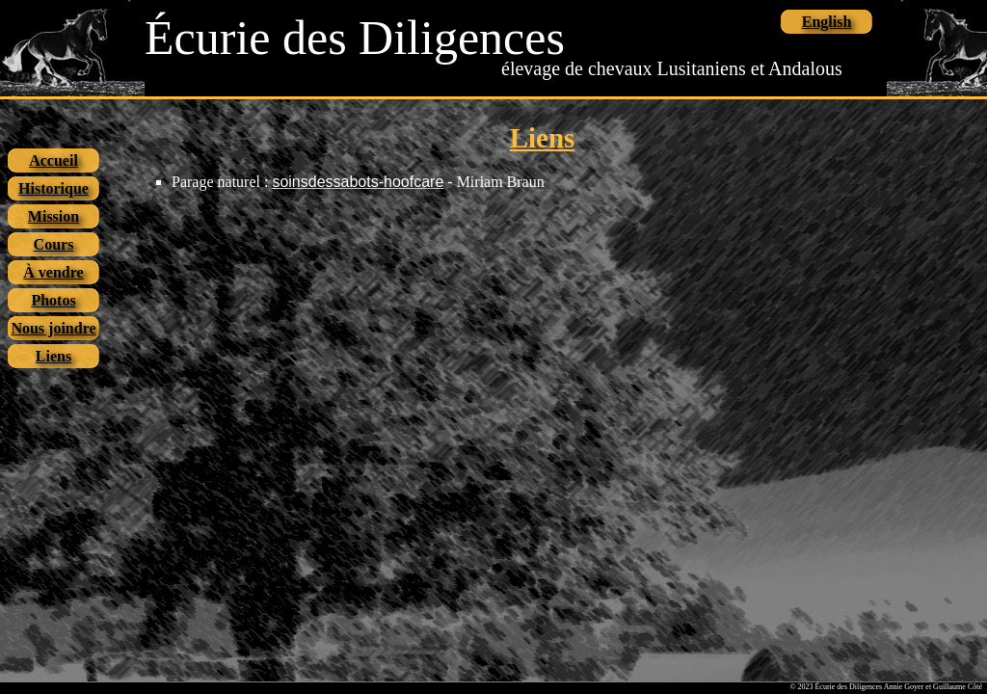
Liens (53, 356)
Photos (53, 300)
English (827, 21)
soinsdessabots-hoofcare (357, 182)
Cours (54, 244)
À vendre (53, 272)
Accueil (53, 160)
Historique (53, 188)
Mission (53, 216)
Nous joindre (53, 328)
